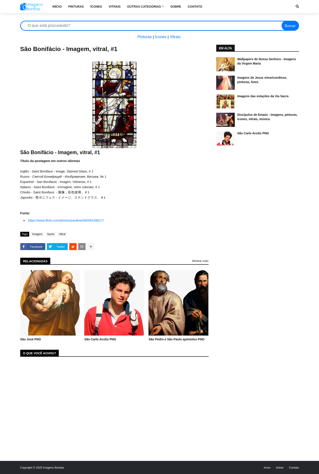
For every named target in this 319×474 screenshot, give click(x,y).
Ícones (161, 37)
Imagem (37, 234)
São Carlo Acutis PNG (100, 339)
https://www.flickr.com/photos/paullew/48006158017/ (66, 220)
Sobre (280, 467)
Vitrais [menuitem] (115, 6)
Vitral (62, 234)
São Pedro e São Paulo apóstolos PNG (176, 339)
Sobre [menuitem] (175, 6)
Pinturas (144, 37)
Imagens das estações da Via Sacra (263, 96)
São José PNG (30, 339)
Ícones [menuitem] (96, 6)
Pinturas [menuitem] (76, 6)
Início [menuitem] (57, 6)
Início (267, 467)
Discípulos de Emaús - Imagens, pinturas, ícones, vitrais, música (267, 117)
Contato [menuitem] (195, 6)
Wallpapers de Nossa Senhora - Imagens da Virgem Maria (266, 61)
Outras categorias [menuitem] (144, 6)
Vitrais (175, 37)
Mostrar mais (200, 261)
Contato (294, 467)
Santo (50, 234)
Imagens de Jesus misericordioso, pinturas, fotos (262, 80)
